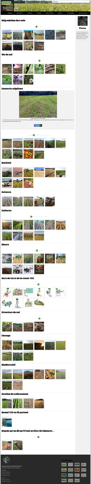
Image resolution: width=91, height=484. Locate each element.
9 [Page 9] (46, 135)
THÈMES (10, 13)
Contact (3, 478)
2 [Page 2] (38, 26)
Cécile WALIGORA (6, 473)
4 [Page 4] (37, 216)
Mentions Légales (5, 479)
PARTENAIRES (70, 13)
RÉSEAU (60, 13)
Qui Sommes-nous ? (83, 13)
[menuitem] (3, 13)
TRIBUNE (39, 13)
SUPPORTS (19, 13)
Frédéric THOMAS (6, 472)
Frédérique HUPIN (6, 475)
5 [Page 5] (39, 216)
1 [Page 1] (35, 60)
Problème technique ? (6, 481)
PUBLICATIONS (49, 13)
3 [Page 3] (35, 216)
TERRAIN (29, 13)
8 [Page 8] (44, 135)
